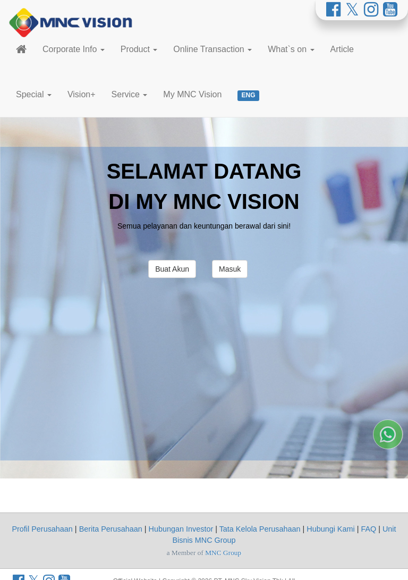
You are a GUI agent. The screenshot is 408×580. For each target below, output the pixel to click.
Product (139, 49)
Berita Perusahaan (110, 529)
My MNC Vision (192, 94)
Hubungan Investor (181, 529)
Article (342, 49)
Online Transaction (212, 49)
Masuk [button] (230, 269)
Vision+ (81, 94)
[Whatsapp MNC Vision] (388, 517)
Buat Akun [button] (172, 269)
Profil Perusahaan (42, 529)
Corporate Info (73, 49)
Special (34, 94)
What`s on (291, 49)
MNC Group (223, 553)
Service (130, 94)
